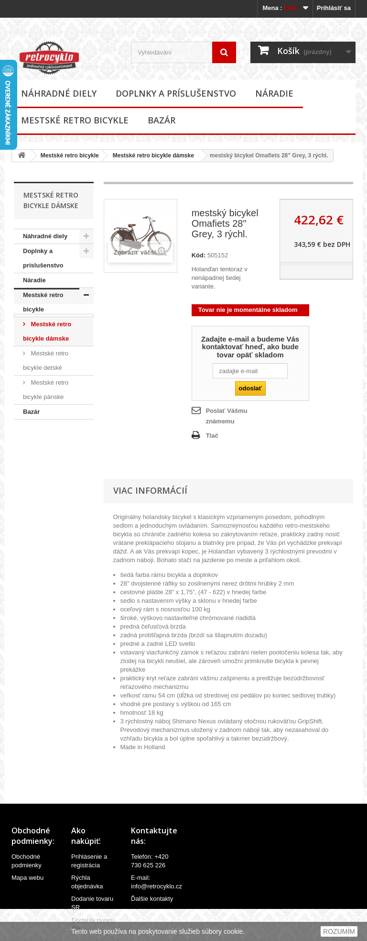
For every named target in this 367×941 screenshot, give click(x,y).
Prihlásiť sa (334, 7)
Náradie (274, 93)
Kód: (199, 255)
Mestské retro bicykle (75, 120)
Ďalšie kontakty (152, 898)
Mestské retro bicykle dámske (153, 155)
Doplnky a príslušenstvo (176, 93)
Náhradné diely (59, 93)
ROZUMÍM (339, 931)
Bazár (161, 120)
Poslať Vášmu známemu (227, 416)
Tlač (212, 435)
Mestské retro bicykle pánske (45, 389)
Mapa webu (27, 877)
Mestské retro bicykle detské (45, 360)
